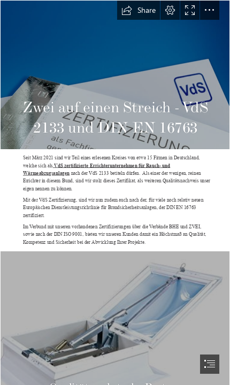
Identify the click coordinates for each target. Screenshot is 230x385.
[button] (138, 10)
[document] (115, 192)
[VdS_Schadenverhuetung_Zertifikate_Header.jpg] (115, 75)
